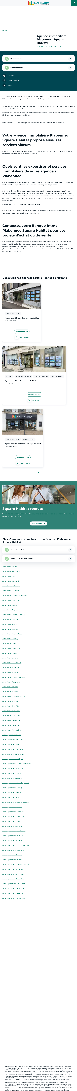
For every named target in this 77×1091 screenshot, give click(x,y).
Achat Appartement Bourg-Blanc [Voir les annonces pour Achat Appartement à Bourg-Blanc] (13, 740)
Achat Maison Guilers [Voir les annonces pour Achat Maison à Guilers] (9, 605)
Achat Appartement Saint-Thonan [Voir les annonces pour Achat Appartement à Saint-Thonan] (13, 884)
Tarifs (10, 85)
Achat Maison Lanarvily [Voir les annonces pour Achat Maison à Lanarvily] (10, 639)
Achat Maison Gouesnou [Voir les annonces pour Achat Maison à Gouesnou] (10, 600)
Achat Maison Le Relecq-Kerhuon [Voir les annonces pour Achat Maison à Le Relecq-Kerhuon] (13, 696)
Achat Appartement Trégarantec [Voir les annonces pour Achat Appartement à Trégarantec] (13, 888)
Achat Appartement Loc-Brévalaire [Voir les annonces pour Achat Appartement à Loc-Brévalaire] (13, 831)
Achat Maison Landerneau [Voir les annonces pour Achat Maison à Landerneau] (11, 643)
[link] (38, 523)
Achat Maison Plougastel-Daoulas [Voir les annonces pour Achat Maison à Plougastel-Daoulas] (13, 677)
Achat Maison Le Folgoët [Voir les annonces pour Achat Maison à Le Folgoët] (10, 591)
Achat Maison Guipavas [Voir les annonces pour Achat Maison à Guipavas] (10, 610)
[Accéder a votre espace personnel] (74, 3)
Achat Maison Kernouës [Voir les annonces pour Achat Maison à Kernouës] (10, 629)
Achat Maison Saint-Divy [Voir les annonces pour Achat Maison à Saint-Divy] (10, 701)
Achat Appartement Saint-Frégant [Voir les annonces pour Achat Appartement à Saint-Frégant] (13, 874)
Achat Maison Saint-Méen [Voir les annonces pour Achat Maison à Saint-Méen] (11, 711)
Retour (4, 30)
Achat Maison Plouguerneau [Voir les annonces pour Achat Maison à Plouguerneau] (11, 682)
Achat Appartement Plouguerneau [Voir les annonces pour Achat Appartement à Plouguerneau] (13, 850)
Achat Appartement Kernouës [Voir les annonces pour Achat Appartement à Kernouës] (12, 797)
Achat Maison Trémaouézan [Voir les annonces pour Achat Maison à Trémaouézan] (11, 730)
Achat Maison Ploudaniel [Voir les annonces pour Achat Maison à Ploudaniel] (10, 667)
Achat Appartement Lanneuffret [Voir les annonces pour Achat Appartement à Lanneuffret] (13, 816)
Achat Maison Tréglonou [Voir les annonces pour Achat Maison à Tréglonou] (10, 725)
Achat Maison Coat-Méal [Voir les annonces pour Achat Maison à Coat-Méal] (10, 581)
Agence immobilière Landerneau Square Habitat (23, 444)
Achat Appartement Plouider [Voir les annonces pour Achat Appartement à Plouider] (12, 855)
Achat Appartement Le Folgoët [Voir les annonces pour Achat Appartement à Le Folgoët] (12, 759)
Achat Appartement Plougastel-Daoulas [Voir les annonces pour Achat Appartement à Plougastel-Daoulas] (15, 845)
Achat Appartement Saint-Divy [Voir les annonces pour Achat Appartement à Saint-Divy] (12, 869)
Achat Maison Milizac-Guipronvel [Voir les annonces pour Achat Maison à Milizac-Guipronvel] (13, 615)
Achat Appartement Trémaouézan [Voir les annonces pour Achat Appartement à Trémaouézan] (13, 898)
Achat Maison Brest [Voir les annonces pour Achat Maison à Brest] (8, 576)
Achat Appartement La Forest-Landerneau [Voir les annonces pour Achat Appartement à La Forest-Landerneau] (16, 764)
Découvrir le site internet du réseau (49, 46)
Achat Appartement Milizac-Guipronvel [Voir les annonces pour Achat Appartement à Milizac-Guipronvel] (15, 783)
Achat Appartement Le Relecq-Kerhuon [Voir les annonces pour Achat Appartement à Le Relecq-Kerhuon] (15, 864)
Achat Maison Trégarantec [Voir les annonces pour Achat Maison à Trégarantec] (11, 720)
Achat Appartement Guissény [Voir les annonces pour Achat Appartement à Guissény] (12, 788)
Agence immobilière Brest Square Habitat (20, 381)
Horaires (11, 76)
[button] (70, 59)
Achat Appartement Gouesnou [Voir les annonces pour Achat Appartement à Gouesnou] (12, 768)
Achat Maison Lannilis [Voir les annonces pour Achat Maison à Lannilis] (9, 653)
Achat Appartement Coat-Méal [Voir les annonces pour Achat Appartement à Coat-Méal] (12, 749)
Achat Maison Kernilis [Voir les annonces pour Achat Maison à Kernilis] (9, 624)
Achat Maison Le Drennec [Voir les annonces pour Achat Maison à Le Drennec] (11, 586)
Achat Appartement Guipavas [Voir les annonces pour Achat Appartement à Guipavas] (12, 778)
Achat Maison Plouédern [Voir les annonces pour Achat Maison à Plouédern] (10, 672)
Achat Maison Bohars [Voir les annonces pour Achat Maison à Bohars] (9, 567)
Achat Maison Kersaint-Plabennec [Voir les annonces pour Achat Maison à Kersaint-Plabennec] (13, 634)
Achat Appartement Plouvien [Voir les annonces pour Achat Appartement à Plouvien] (12, 860)
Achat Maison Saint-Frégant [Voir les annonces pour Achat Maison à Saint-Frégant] (11, 706)
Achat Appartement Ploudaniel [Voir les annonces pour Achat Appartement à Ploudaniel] (12, 836)
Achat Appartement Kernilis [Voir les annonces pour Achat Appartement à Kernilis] (11, 792)
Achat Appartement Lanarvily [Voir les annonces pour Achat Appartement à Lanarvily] (12, 807)
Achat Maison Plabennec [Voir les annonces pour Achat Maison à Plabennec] (19, 550)
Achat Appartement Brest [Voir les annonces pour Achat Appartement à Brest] (10, 744)
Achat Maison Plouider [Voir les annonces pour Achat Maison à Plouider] (10, 687)
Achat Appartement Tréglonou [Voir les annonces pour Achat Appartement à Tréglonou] (12, 893)
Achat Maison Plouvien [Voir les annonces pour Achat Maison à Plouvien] (10, 692)
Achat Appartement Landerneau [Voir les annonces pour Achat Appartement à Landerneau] (13, 812)
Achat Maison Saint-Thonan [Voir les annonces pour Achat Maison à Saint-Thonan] (11, 716)
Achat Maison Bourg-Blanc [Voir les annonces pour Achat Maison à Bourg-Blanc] (11, 571)
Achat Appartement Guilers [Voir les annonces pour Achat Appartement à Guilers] (11, 773)
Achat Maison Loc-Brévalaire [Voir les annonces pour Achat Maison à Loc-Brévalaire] (11, 663)
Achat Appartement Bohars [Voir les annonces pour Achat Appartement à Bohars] (11, 735)
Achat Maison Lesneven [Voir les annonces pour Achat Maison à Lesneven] (10, 658)
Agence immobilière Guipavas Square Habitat (22, 318)
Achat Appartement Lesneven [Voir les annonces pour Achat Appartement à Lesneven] (12, 826)
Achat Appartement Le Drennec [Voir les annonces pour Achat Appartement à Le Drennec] (13, 754)
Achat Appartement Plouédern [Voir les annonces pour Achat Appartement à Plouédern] (12, 840)
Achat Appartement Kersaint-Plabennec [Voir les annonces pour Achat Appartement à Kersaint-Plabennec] (15, 802)
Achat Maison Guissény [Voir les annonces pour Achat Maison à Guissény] (10, 619)
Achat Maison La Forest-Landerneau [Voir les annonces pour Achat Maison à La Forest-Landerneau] (14, 595)
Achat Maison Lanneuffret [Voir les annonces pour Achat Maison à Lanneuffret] (11, 648)
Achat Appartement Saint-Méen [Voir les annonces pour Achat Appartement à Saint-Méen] (13, 879)
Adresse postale (13, 80)
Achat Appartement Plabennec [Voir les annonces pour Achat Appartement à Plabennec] (21, 559)
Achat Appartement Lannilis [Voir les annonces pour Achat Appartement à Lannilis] (11, 821)
